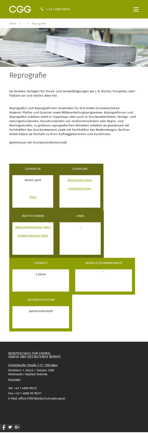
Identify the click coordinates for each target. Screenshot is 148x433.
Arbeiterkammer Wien (33, 235)
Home (12, 23)
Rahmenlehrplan (79, 180)
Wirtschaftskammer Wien (33, 227)
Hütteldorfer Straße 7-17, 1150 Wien (33, 365)
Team (33, 197)
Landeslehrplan (79, 188)
